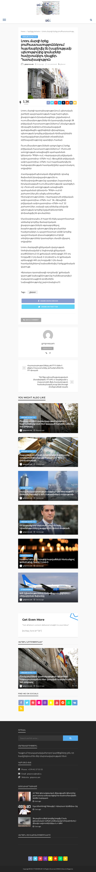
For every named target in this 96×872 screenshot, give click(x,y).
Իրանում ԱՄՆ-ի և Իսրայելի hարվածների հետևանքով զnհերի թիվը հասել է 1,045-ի (46, 560)
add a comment (31, 320)
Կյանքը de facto (29, 37)
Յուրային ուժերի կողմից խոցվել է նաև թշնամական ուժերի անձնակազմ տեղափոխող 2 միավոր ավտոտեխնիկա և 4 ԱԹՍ (54, 820)
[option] (48, 668)
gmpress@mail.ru (34, 774)
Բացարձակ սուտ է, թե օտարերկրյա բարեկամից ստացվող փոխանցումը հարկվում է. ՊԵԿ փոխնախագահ (44, 458)
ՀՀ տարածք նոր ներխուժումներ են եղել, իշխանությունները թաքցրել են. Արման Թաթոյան (44, 526)
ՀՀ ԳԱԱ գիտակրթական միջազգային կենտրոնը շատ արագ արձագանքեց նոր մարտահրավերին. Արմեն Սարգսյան (55, 795)
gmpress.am (29, 64)
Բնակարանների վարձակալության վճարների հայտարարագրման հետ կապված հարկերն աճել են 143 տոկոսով (46, 424)
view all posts (47, 348)
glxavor (63, 64)
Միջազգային (26, 488)
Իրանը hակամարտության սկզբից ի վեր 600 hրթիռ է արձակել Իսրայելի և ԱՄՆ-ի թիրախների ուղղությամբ (46, 493)
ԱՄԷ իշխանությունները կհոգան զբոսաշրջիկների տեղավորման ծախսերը (44, 594)
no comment (52, 64)
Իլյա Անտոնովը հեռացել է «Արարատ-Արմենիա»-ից (55, 806)
